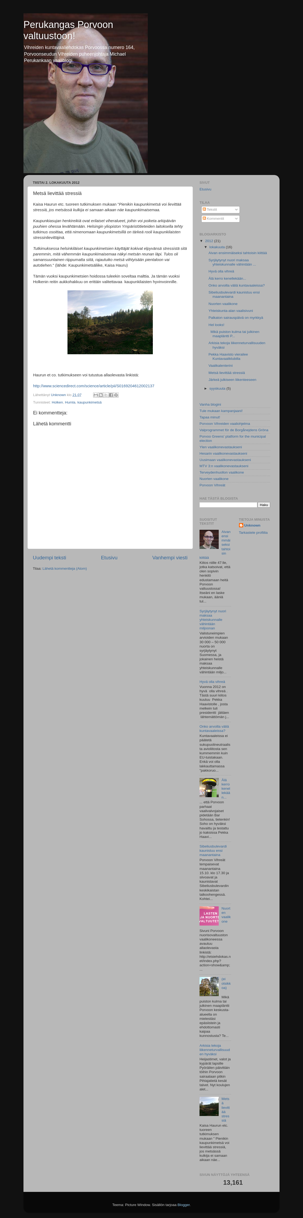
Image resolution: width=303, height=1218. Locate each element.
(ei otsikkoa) (226, 983)
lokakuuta (217, 247)
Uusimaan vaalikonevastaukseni (225, 460)
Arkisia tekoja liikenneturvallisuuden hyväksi (215, 1050)
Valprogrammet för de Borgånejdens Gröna (234, 430)
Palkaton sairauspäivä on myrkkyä (236, 318)
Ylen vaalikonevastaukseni (221, 447)
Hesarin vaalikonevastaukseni (223, 453)
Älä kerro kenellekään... (227, 278)
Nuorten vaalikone (223, 304)
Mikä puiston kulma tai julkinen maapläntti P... (234, 334)
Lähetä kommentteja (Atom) (64, 569)
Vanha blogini (210, 404)
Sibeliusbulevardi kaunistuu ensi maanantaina (213, 850)
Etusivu (109, 557)
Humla (70, 402)
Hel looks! (216, 325)
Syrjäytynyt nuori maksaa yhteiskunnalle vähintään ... (232, 262)
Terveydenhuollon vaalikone (222, 472)
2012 (209, 241)
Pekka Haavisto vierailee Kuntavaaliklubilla (228, 356)
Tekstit (210, 209)
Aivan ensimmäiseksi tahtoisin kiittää (238, 253)
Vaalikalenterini (221, 366)
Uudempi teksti (49, 557)
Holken (57, 402)
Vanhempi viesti (170, 557)
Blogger (184, 1205)
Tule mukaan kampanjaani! (221, 411)
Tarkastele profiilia (253, 533)
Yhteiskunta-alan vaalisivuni (231, 311)
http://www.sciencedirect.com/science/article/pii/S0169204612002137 (93, 386)
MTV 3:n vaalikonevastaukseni (224, 466)
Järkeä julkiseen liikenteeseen (232, 380)
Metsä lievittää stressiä (227, 373)
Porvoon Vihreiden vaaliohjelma (225, 424)
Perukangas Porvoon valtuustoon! (68, 30)
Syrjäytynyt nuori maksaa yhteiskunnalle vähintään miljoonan (213, 619)
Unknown (252, 525)
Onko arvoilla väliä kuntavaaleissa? (237, 285)
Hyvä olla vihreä (221, 271)
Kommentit (213, 219)
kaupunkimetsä (89, 402)
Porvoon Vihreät (212, 485)
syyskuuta (217, 388)
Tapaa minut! (210, 417)
